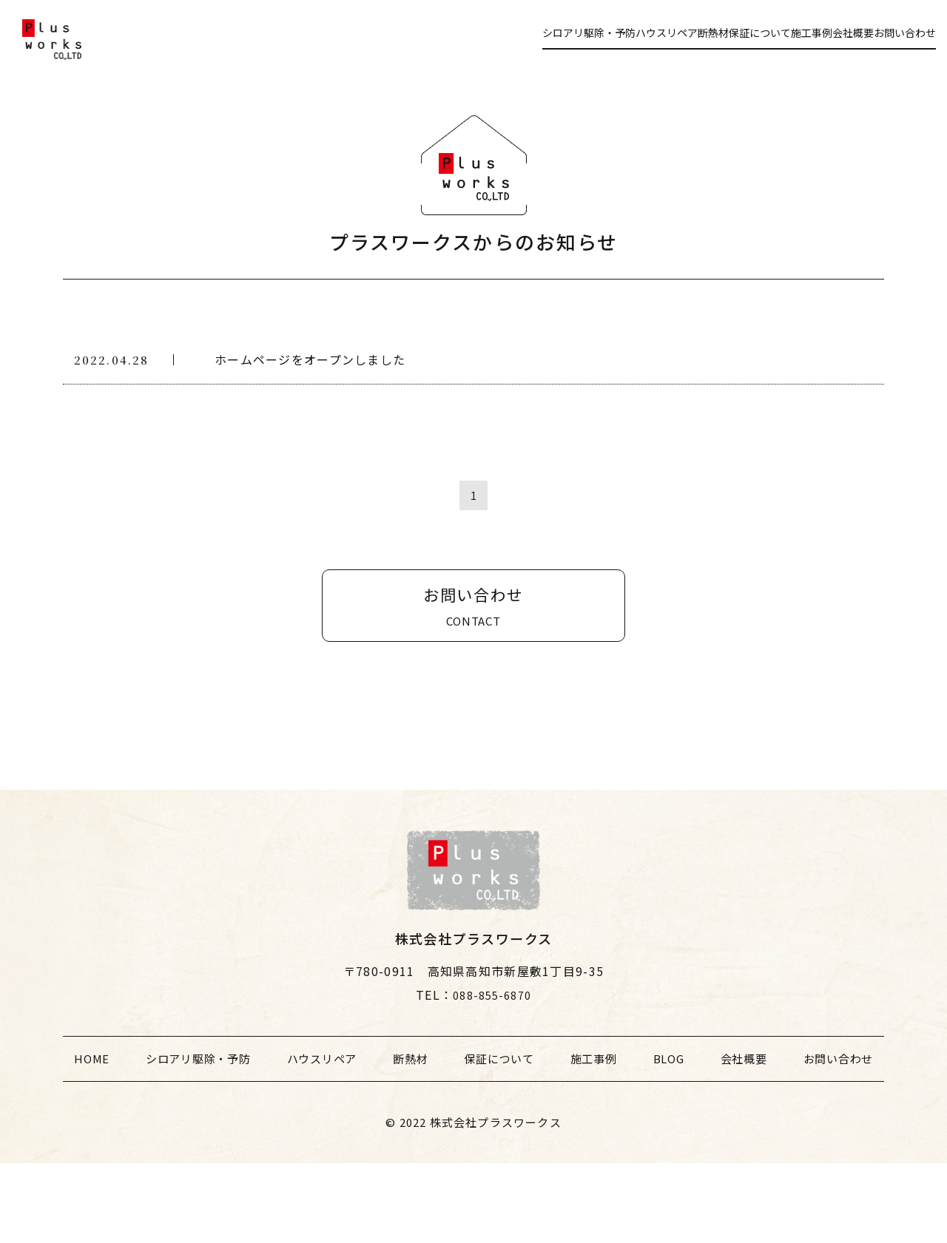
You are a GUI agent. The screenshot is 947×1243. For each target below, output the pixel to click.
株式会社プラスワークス (496, 1202)
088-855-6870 (491, 1074)
